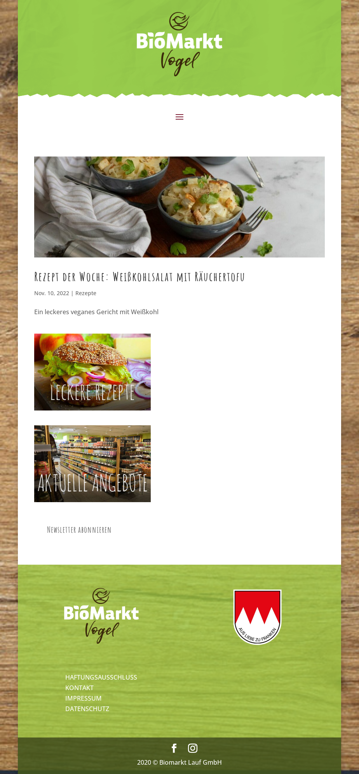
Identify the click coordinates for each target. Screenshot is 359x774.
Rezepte (85, 293)
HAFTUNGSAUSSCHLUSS (101, 677)
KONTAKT (79, 688)
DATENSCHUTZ (87, 708)
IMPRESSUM (83, 698)
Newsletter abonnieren (79, 529)
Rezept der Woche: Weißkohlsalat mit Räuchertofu (140, 276)
